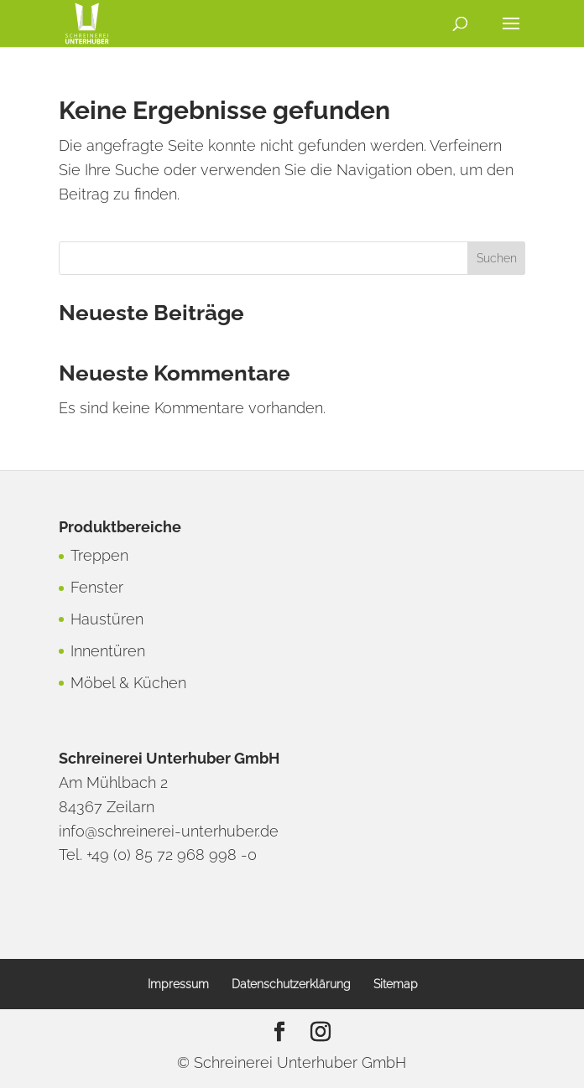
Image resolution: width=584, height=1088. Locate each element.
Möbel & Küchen (128, 683)
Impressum (178, 984)
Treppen (99, 555)
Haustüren (106, 619)
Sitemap (395, 984)
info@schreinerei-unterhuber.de (169, 831)
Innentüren (107, 651)
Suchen (497, 258)
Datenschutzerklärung (291, 984)
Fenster (96, 587)
